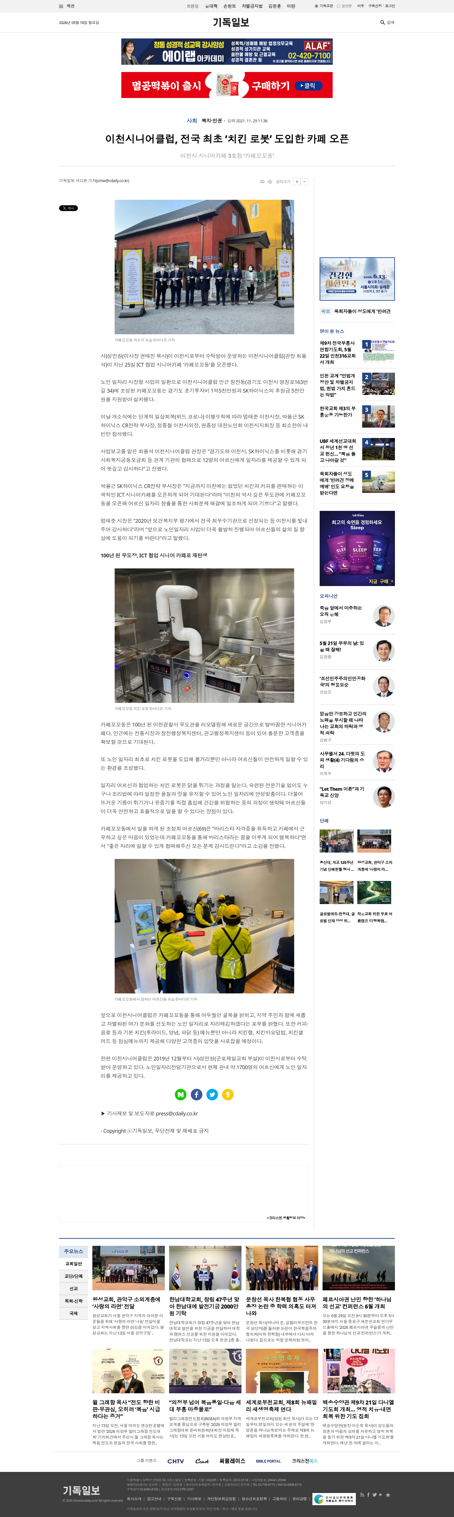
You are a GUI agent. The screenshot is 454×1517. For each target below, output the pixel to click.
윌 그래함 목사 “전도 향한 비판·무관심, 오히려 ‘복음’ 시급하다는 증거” (126, 1409)
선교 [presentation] (73, 1288)
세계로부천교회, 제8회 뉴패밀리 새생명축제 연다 (281, 1406)
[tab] (73, 1264)
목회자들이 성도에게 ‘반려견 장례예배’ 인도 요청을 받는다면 (337, 483)
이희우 (325, 773)
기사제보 (194, 1498)
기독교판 (326, 5)
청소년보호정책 (254, 1498)
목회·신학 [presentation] (73, 1301)
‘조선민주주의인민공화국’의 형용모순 (342, 681)
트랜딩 (192, 6)
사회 (191, 121)
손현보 (229, 6)
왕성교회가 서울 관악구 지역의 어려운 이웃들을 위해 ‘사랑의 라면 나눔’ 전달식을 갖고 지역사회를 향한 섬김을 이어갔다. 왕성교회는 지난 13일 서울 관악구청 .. (128, 1324)
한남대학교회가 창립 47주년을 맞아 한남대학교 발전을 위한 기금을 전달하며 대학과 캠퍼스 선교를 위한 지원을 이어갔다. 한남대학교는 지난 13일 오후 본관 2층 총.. (205, 1331)
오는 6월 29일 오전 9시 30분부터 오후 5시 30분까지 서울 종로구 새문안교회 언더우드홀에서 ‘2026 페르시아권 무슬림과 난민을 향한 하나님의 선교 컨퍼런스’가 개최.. (358, 1324)
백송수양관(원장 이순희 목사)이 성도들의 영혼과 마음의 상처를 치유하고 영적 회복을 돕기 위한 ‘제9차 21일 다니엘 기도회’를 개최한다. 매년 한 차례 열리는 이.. (358, 1434)
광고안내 (154, 1498)
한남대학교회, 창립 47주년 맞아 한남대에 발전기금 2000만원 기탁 (204, 1306)
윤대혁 (211, 6)
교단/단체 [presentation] (73, 1276)
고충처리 (279, 1498)
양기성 (325, 802)
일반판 (347, 5)
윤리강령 (299, 1498)
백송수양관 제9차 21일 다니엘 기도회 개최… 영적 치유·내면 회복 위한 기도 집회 (358, 1409)
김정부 (325, 621)
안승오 (325, 692)
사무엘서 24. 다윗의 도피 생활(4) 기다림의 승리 (342, 760)
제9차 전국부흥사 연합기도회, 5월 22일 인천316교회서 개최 (338, 352)
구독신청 (375, 5)
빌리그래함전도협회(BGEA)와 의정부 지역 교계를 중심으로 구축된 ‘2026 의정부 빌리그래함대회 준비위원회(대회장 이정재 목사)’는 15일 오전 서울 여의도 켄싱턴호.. (205, 1427)
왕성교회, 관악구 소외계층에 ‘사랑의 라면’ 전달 (126, 1303)
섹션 (67, 6)
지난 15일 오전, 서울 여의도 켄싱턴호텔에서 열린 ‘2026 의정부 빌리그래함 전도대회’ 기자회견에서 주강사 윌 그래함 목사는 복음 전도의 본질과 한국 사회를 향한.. (128, 1434)
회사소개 (134, 1498)
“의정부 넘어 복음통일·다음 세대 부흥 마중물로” (205, 1406)
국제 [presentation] (73, 1313)
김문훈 (274, 6)
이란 (291, 6)
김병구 (325, 740)
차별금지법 (252, 6)
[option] (338, 852)
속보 (325, 311)
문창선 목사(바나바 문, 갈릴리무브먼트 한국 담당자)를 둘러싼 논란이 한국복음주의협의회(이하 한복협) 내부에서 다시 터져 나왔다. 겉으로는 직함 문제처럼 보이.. (282, 1331)
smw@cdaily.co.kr (112, 180)
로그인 (390, 5)
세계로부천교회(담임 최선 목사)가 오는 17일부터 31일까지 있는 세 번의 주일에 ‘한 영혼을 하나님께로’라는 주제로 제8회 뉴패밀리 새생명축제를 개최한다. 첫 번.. (282, 1427)
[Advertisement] (357, 214)
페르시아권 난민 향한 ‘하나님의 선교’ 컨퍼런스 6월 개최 (357, 1303)
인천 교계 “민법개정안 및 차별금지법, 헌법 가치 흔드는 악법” (337, 385)
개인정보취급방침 (221, 1498)
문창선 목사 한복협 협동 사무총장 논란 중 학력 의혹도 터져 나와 (281, 1306)
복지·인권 (212, 121)
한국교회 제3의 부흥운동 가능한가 (338, 411)
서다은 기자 (86, 180)
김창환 (325, 656)
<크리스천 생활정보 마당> (286, 1217)
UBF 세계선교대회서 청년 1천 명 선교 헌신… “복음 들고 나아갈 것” (338, 450)
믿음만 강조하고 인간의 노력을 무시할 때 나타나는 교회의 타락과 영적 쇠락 (343, 723)
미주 (360, 5)
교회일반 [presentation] (73, 1264)
